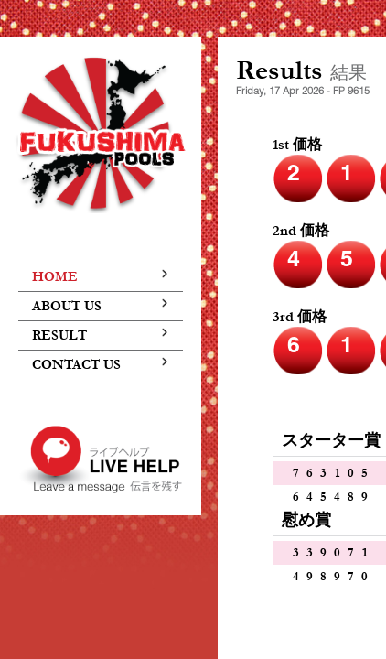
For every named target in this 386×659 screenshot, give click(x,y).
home (100, 277)
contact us (100, 365)
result (100, 335)
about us (100, 306)
